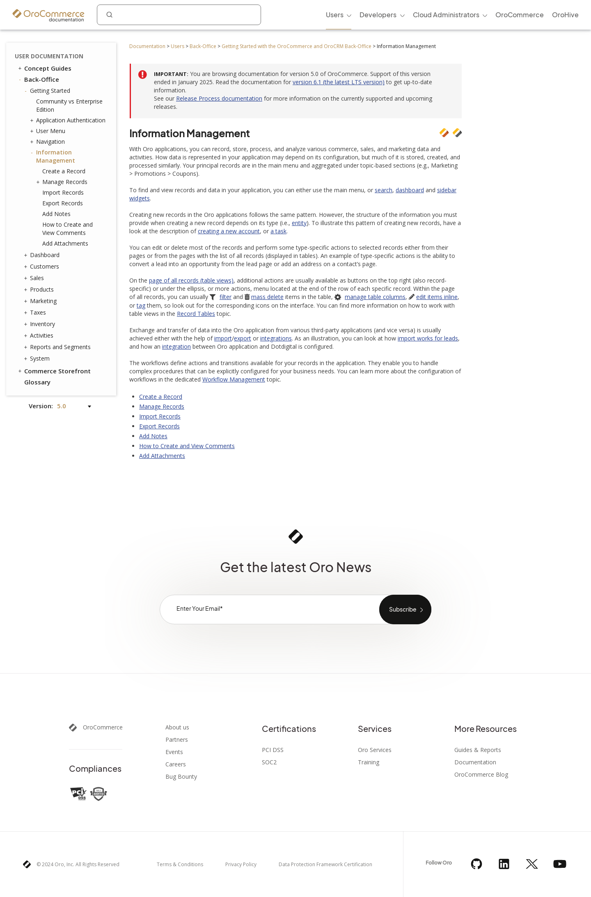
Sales (35, 278)
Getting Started (48, 91)
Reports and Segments (58, 347)
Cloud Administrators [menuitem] (446, 14)
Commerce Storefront (54, 371)
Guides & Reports (477, 750)
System (38, 358)
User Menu (48, 131)
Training (368, 762)
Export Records (62, 203)
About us (177, 727)
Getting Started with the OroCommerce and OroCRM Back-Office (296, 46)
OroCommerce (103, 727)
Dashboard (43, 255)
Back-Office (203, 46)
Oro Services (375, 750)
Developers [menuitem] (378, 14)
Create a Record (63, 171)
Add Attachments (65, 243)
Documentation (147, 46)
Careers (175, 764)
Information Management (53, 156)
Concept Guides (44, 68)
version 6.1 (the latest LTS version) (339, 82)
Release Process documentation (219, 98)
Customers (42, 266)
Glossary (37, 382)
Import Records (63, 192)
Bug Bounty (181, 776)
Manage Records (62, 182)
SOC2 (269, 762)
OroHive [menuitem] (565, 14)
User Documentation (49, 56)
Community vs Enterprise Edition (69, 105)
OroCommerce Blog (481, 774)
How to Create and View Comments (67, 229)
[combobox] (179, 15)
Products (40, 289)
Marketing (41, 301)
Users (177, 46)
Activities (39, 335)
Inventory (40, 324)
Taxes (36, 312)
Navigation (48, 142)
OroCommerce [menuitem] (519, 14)
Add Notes (56, 214)
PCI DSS (273, 750)
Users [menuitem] (335, 14)
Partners (176, 739)
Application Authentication (68, 120)
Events (174, 752)
